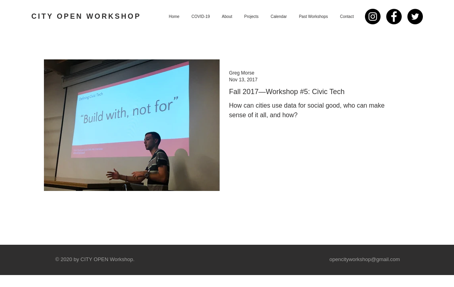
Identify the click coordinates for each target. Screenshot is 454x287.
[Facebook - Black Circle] (394, 16)
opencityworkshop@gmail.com (364, 259)
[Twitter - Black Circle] (415, 16)
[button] (251, 16)
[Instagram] (373, 16)
